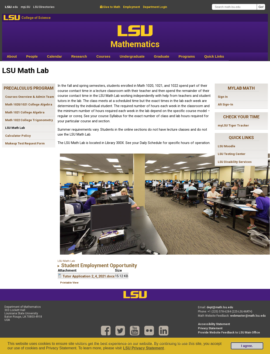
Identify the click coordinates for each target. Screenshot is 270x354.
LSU (11, 18)
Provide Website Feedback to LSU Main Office (229, 332)
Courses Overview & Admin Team (29, 96)
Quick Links (214, 56)
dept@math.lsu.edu (220, 307)
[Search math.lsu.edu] (234, 7)
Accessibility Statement (214, 324)
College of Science (36, 18)
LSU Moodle (226, 146)
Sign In (223, 96)
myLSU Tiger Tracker (233, 125)
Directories (44, 7)
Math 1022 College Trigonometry (29, 120)
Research (79, 56)
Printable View (69, 282)
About (12, 56)
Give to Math (110, 7)
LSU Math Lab (15, 128)
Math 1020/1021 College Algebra (28, 104)
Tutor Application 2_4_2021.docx (88, 276)
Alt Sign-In (225, 104)
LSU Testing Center (232, 154)
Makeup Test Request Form (25, 143)
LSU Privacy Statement (143, 348)
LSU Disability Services (235, 162)
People (32, 56)
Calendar (54, 56)
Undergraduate (132, 56)
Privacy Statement (210, 328)
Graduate (161, 56)
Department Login (155, 7)
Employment (131, 7)
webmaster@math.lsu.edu (248, 315)
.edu (11, 7)
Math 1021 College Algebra (25, 112)
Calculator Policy (18, 135)
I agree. (247, 346)
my (25, 7)
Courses (103, 56)
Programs (187, 56)
